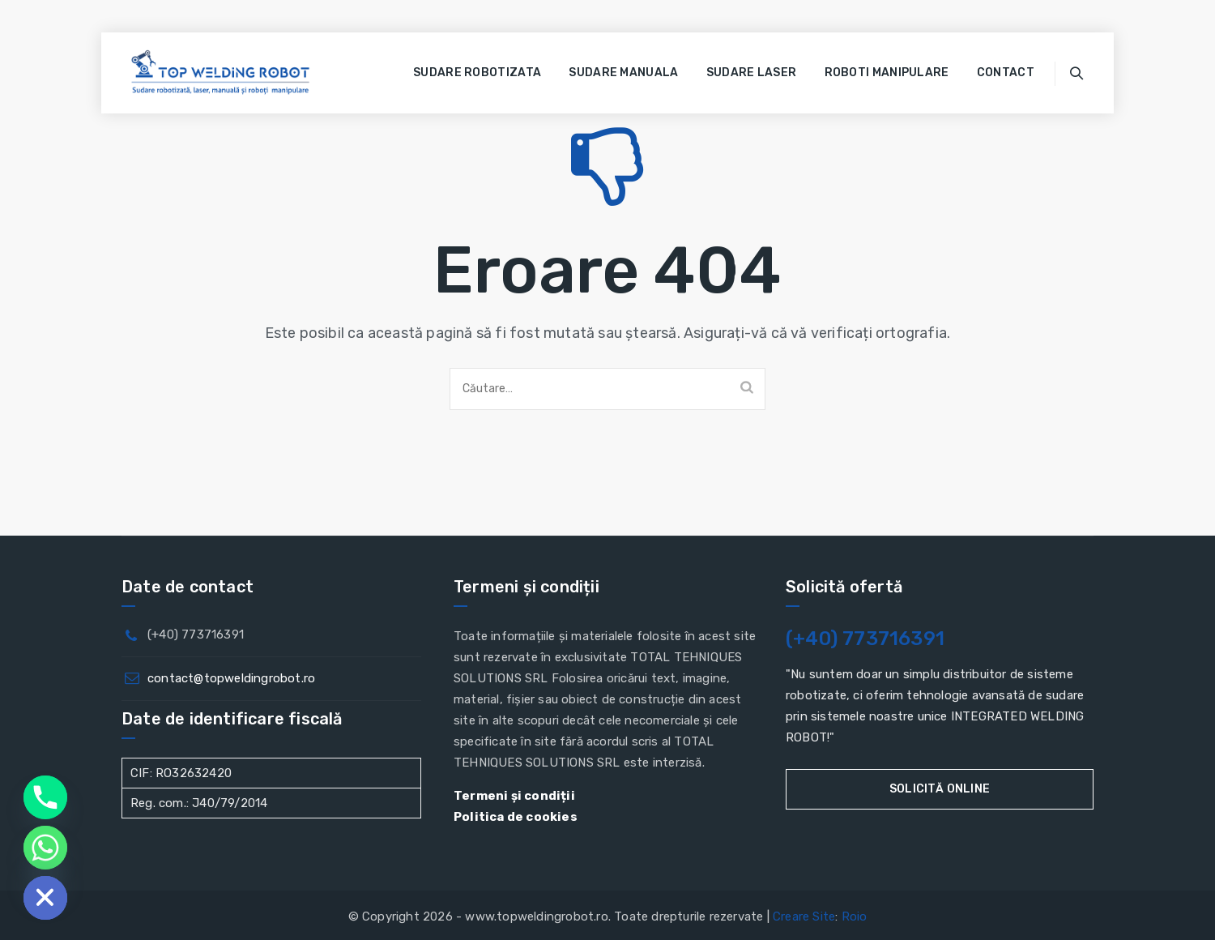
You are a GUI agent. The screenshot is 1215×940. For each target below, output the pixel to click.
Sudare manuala (623, 72)
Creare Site (804, 916)
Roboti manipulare (887, 72)
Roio (855, 916)
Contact (1005, 72)
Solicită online (939, 789)
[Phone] (45, 797)
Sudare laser (751, 72)
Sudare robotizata (477, 72)
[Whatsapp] (45, 848)
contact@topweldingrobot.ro (231, 678)
